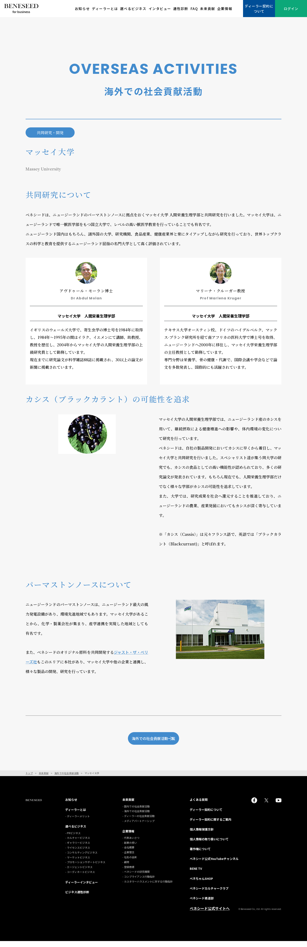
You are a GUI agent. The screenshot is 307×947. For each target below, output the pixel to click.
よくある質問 (199, 806)
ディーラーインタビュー (81, 888)
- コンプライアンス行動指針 (138, 882)
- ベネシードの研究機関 (136, 878)
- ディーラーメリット (77, 822)
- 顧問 (125, 868)
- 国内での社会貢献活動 (136, 812)
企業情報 (224, 8)
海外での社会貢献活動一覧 (164, 741)
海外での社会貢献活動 (66, 779)
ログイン (291, 8)
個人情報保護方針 (202, 835)
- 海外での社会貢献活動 (136, 817)
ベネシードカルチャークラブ (209, 894)
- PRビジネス (73, 839)
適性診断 (180, 8)
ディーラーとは (105, 8)
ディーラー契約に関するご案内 (210, 825)
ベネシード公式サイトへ (210, 914)
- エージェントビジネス (79, 873)
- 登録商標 (128, 873)
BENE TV (196, 875)
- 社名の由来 (129, 863)
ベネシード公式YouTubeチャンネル (214, 865)
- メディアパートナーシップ (138, 827)
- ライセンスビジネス (77, 853)
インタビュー (160, 8)
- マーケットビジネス (77, 863)
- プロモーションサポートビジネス (85, 868)
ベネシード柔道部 (202, 904)
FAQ (194, 8)
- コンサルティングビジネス (81, 858)
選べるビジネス (133, 8)
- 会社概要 (128, 853)
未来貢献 (207, 8)
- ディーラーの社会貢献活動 (138, 822)
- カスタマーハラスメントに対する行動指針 (147, 887)
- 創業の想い (129, 848)
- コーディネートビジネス (80, 878)
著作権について (200, 855)
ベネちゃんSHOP (201, 884)
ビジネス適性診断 (77, 898)
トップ (29, 779)
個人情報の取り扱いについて (209, 845)
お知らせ (82, 8)
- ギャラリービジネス (77, 849)
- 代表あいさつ (130, 843)
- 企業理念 (128, 858)
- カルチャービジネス (77, 844)
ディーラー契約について (259, 8)
